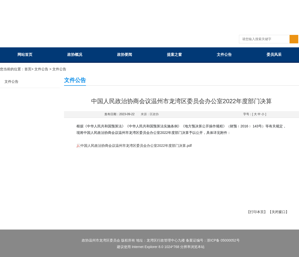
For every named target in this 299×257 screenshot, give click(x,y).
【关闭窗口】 (278, 212)
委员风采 (274, 54)
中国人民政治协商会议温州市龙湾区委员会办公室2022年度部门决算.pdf (134, 146)
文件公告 (224, 54)
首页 (27, 69)
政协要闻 (124, 54)
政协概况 (74, 54)
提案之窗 (174, 54)
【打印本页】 (256, 212)
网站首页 (24, 54)
